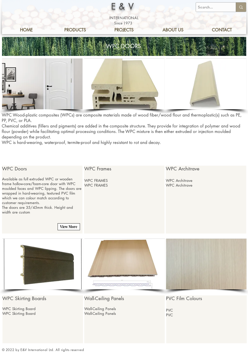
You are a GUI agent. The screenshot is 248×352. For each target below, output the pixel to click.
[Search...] (211, 7)
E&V (124, 6)
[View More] (69, 226)
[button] (42, 84)
